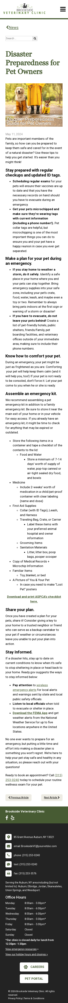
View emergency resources (21, 949)
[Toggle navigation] (63, 9)
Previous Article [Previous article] (18, 797)
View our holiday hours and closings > (26, 954)
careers (34, 967)
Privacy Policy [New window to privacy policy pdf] (15, 998)
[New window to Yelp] (13, 818)
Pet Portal (34, 978)
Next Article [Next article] (52, 797)
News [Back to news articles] (12, 27)
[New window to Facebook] (7, 818)
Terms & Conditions (34, 998)
